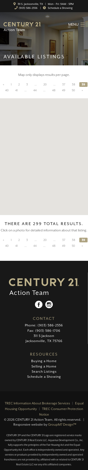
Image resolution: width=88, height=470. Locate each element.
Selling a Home (44, 366)
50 (73, 90)
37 (63, 84)
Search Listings (44, 371)
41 (16, 90)
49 (63, 90)
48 (53, 90)
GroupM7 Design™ (62, 424)
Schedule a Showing (60, 8)
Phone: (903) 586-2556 (44, 325)
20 (45, 84)
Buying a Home (44, 361)
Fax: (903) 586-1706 (43, 330)
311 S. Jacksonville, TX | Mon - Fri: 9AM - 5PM (45, 4)
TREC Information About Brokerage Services (37, 403)
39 (83, 84)
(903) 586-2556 (28, 8)
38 (73, 84)
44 (35, 90)
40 (7, 90)
